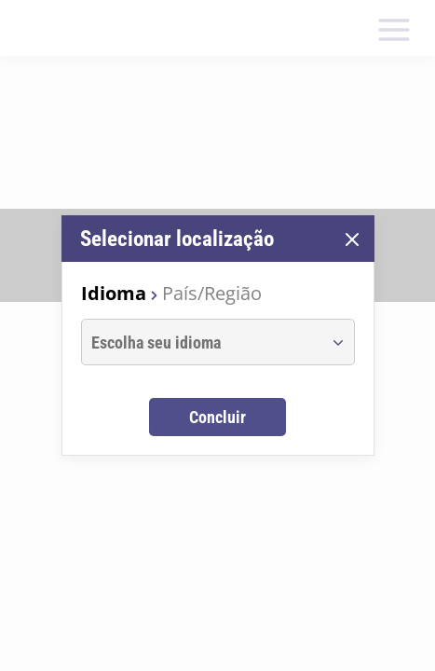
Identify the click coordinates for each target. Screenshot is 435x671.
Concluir (217, 417)
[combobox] (200, 342)
